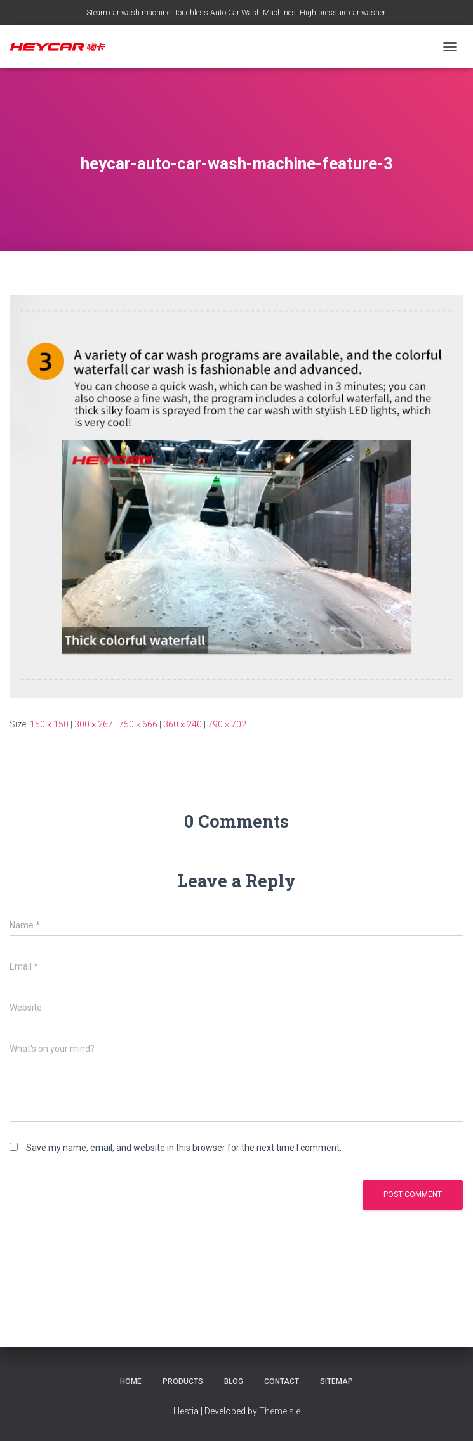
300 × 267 (93, 724)
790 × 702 (227, 724)
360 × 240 (182, 724)
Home (131, 1381)
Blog (233, 1381)
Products (183, 1381)
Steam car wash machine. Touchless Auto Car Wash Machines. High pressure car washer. (236, 12)
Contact (281, 1381)
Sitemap (336, 1381)
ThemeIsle (279, 1411)
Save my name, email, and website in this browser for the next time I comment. (184, 1148)
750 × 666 (138, 724)
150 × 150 (49, 724)
